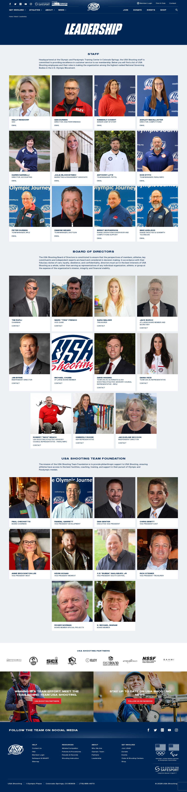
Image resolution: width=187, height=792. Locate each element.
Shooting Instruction (70, 758)
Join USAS (126, 748)
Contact (172, 3)
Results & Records (70, 755)
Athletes (35, 10)
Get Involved (17, 10)
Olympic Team (98, 751)
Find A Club (160, 3)
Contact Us (37, 748)
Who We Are (97, 748)
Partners (95, 755)
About (50, 10)
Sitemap (35, 761)
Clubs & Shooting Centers (132, 758)
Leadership (96, 758)
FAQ (33, 751)
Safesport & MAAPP (40, 758)
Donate (137, 10)
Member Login (146, 3)
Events (151, 10)
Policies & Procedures (71, 751)
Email (14, 125)
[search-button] (176, 10)
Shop (163, 10)
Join (125, 10)
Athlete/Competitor (70, 748)
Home (11, 16)
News (62, 10)
